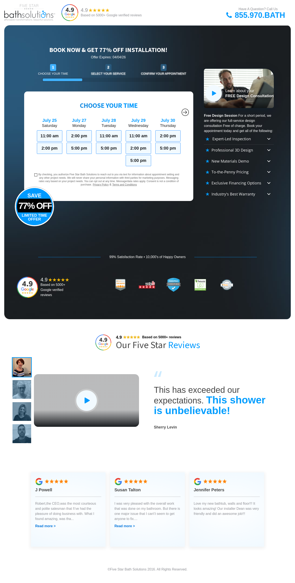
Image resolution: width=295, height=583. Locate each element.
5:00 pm (79, 148)
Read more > (45, 530)
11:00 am (49, 135)
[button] (22, 368)
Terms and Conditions (124, 184)
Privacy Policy (101, 184)
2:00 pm (50, 148)
